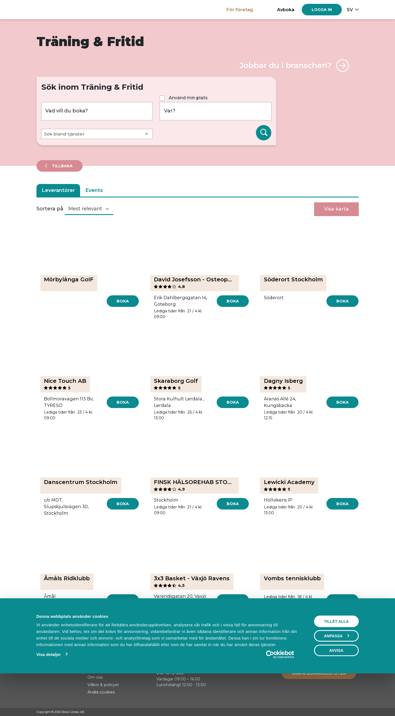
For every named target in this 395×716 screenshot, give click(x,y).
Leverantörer (58, 190)
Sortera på (49, 209)
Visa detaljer (48, 692)
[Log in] (322, 9)
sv (350, 9)
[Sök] (263, 132)
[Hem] (55, 9)
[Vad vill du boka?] (97, 111)
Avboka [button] (285, 9)
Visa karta (336, 209)
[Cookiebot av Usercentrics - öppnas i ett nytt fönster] (280, 692)
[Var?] (215, 111)
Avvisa (336, 688)
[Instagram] (345, 712)
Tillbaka (62, 165)
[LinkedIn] (356, 712)
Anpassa (336, 673)
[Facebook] (335, 712)
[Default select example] (97, 134)
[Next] (223, 625)
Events (94, 190)
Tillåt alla (336, 659)
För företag (240, 9)
